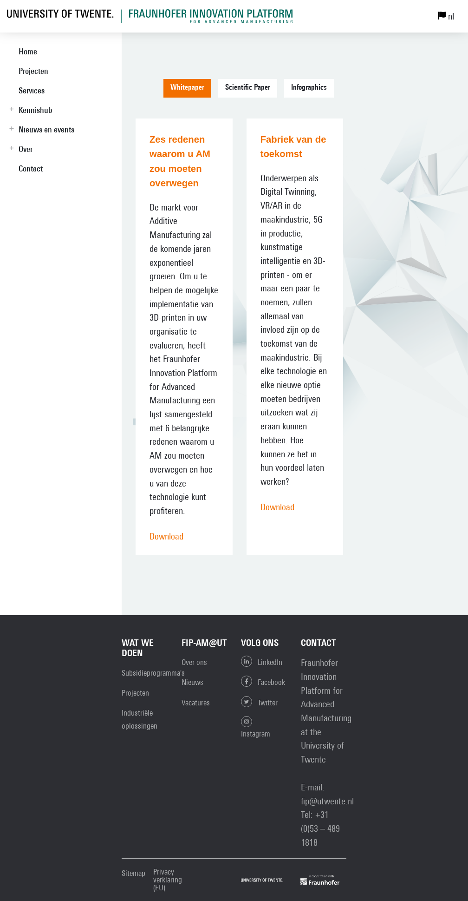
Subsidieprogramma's (153, 672)
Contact (31, 168)
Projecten (33, 71)
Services (32, 90)
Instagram (255, 727)
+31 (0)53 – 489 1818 (320, 828)
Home (28, 51)
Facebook (263, 681)
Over (25, 149)
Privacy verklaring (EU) (167, 880)
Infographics (309, 88)
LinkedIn (261, 661)
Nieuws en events (46, 129)
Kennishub (35, 110)
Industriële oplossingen (139, 719)
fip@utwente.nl (327, 801)
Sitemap (133, 873)
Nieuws (192, 682)
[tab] (190, 92)
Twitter (259, 701)
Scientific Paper (247, 88)
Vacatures (196, 702)
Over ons (194, 662)
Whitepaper (187, 88)
